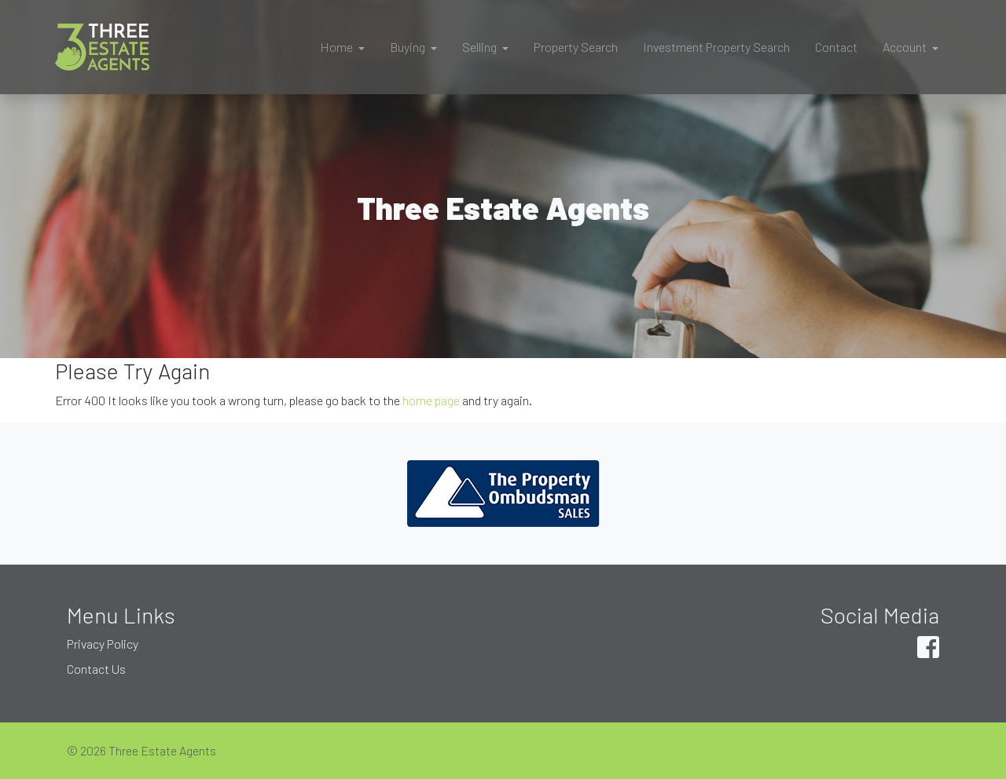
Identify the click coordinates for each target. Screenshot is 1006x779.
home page (431, 400)
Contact (836, 46)
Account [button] (906, 46)
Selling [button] (480, 46)
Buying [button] (409, 46)
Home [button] (337, 46)
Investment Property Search (716, 46)
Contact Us (96, 668)
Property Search (576, 46)
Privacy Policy (102, 643)
